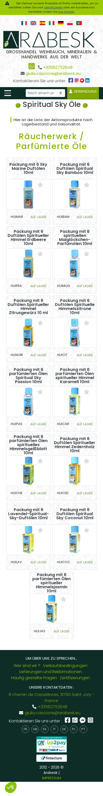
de (64, 729)
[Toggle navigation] (7, 93)
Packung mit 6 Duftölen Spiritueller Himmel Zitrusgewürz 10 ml (28, 307)
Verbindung (83, 91)
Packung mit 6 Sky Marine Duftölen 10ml (28, 169)
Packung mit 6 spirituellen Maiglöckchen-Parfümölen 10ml (74, 238)
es (45, 729)
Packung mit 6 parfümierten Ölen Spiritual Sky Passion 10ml (28, 376)
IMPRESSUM (51, 778)
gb (35, 729)
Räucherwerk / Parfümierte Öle (51, 141)
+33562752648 (58, 67)
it (54, 729)
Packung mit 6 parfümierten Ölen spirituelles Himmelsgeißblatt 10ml (28, 445)
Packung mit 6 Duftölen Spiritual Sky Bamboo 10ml (74, 169)
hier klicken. (66, 12)
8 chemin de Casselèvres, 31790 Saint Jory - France (51, 698)
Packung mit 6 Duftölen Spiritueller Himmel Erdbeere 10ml (28, 238)
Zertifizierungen (75, 678)
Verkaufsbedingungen (65, 666)
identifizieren (53, 7)
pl (73, 729)
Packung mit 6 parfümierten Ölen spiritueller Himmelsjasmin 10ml (51, 583)
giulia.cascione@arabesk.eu (53, 73)
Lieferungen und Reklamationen (50, 672)
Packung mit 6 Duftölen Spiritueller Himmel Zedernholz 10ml (74, 445)
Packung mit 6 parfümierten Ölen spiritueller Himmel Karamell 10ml (74, 376)
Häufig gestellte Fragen (34, 678)
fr (25, 729)
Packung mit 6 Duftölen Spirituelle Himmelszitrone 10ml (75, 307)
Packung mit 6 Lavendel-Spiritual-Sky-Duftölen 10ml (28, 514)
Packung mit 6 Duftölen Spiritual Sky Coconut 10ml (74, 514)
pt (83, 729)
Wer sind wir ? (27, 666)
